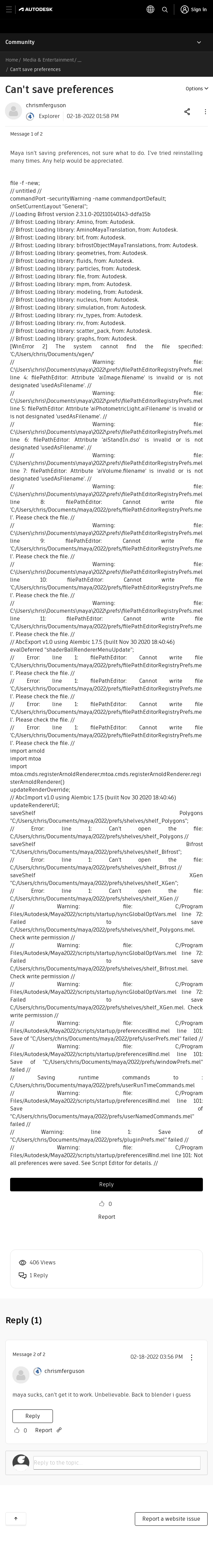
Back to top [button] (15, 1518)
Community (20, 42)
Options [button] (194, 88)
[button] (205, 111)
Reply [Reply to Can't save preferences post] (106, 1184)
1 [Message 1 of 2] (32, 134)
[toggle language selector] (151, 9)
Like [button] (101, 1204)
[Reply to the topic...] (117, 1463)
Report (106, 1217)
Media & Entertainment (48, 59)
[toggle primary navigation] (12, 9)
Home (11, 59)
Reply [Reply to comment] (32, 1416)
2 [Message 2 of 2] (34, 1354)
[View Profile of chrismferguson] (46, 105)
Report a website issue (171, 1519)
